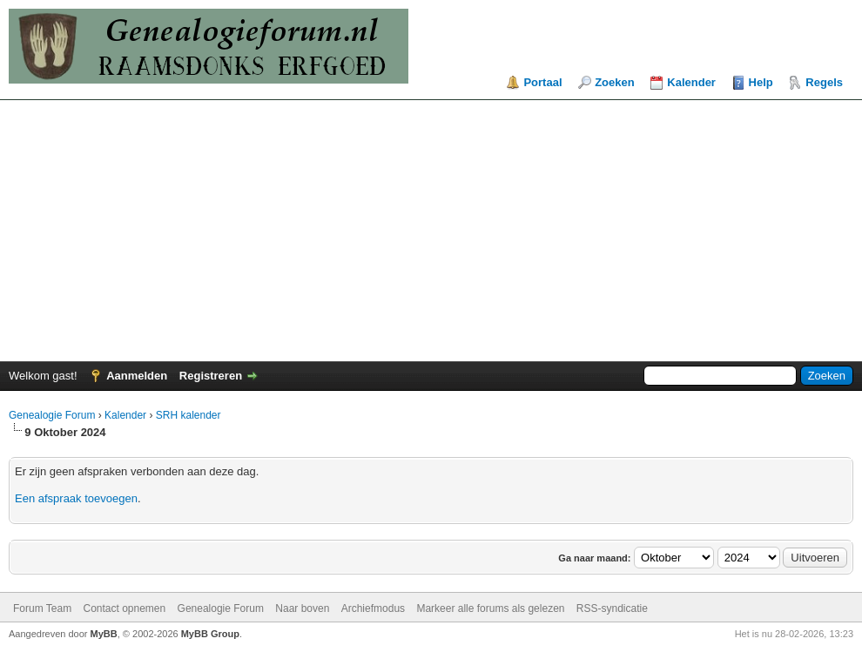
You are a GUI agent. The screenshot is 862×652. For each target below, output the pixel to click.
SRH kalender (188, 415)
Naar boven (302, 608)
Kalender (691, 82)
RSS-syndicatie (612, 608)
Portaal (542, 82)
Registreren (210, 375)
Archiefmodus (373, 608)
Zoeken (615, 82)
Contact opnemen (124, 608)
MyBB (104, 633)
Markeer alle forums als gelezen (490, 608)
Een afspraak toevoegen (76, 498)
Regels (824, 82)
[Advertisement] (431, 231)
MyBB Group (210, 633)
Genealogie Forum (52, 415)
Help (761, 82)
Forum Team (42, 608)
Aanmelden (136, 375)
